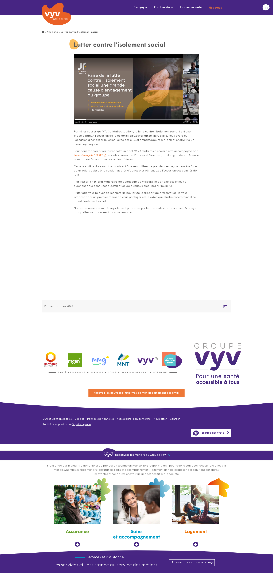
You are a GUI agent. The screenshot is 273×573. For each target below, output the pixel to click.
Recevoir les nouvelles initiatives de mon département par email (136, 393)
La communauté (191, 7)
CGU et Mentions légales (57, 419)
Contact (175, 419)
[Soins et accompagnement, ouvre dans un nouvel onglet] (136, 516)
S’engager (140, 7)
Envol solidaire (163, 7)
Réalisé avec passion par (67, 424)
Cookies (79, 419)
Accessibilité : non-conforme (134, 419)
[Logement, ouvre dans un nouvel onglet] (195, 516)
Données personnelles (100, 419)
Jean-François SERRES (88, 155)
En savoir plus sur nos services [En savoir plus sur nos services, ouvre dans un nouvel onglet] (192, 562)
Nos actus (215, 7)
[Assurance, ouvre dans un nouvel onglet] (77, 516)
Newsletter (160, 419)
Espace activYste (208, 433)
